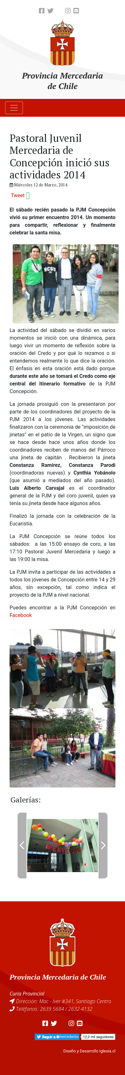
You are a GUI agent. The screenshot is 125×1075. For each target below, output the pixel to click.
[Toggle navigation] (14, 107)
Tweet (18, 195)
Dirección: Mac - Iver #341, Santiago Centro (63, 1001)
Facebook (21, 615)
